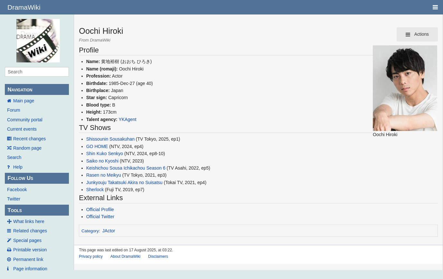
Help (18, 167)
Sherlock (95, 189)
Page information (30, 268)
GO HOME (97, 146)
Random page (27, 148)
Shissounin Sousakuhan (110, 139)
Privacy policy (90, 256)
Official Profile (100, 209)
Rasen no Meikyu (103, 175)
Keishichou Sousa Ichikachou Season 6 (125, 168)
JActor (108, 230)
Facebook (17, 189)
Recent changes (29, 138)
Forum (13, 110)
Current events (22, 129)
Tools (14, 210)
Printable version (30, 249)
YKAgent (127, 119)
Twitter (13, 198)
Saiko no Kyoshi (102, 160)
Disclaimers (158, 256)
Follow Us (20, 178)
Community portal (24, 119)
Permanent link (28, 259)
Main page (23, 100)
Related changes (30, 230)
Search (14, 157)
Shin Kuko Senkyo (104, 153)
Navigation (19, 90)
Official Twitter (100, 216)
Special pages (27, 240)
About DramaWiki (125, 256)
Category (90, 230)
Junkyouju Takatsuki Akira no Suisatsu (124, 182)
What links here (28, 221)
